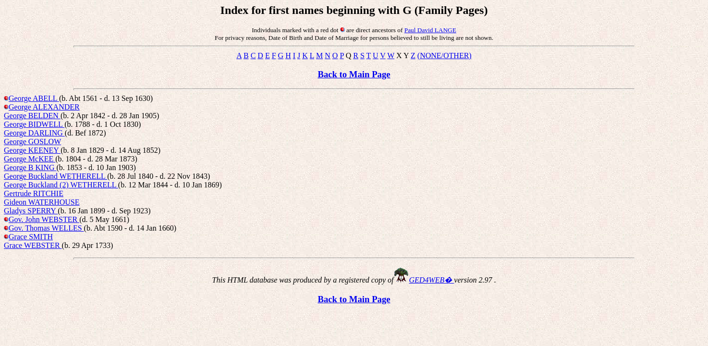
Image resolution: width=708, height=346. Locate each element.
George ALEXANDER (44, 107)
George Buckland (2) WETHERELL (61, 185)
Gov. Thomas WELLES (46, 228)
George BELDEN (32, 115)
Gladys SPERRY (31, 211)
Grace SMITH (31, 237)
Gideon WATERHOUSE (41, 202)
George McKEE (29, 159)
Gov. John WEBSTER (44, 219)
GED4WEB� (431, 280)
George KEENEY (32, 150)
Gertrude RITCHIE (33, 193)
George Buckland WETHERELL (55, 176)
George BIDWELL (34, 124)
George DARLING (34, 133)
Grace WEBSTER (33, 245)
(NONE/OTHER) (444, 55)
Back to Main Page (353, 74)
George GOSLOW (32, 141)
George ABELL (34, 98)
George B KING (30, 167)
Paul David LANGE (430, 30)
